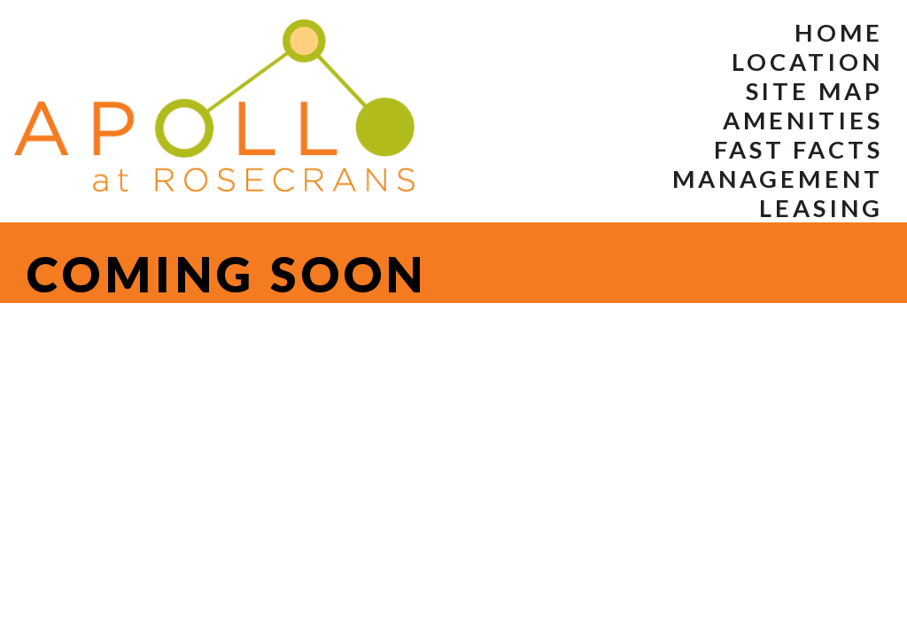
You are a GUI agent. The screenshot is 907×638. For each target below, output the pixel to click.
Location (807, 61)
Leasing (821, 207)
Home (838, 32)
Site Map (814, 90)
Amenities (803, 120)
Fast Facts (798, 149)
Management (777, 178)
